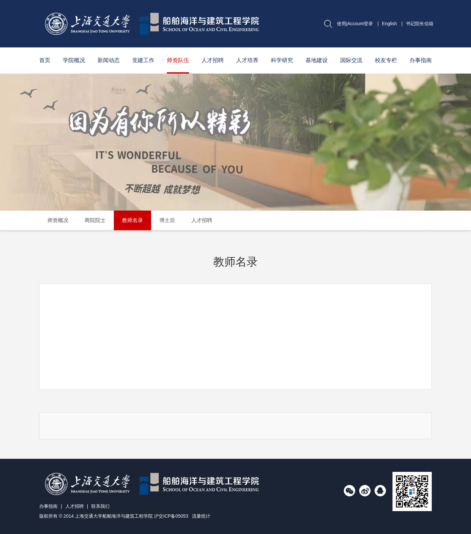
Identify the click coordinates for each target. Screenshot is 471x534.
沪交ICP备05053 (171, 516)
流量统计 (201, 516)
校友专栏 (386, 60)
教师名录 (132, 220)
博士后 (167, 220)
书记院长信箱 (419, 23)
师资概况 (57, 220)
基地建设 (316, 60)
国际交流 (351, 60)
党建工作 (143, 60)
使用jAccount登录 (355, 23)
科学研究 (282, 60)
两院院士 (95, 220)
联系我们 (100, 506)
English (389, 23)
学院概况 (74, 60)
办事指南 (421, 60)
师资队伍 (178, 60)
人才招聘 (212, 60)
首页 (44, 60)
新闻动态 (108, 60)
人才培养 (247, 60)
